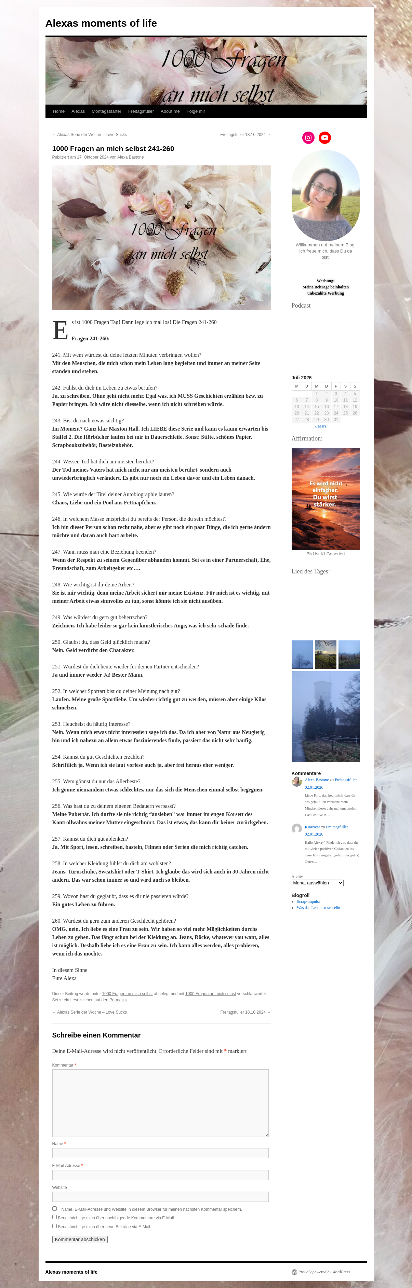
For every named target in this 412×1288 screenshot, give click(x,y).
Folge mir (196, 111)
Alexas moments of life (101, 23)
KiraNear (312, 827)
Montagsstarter (106, 111)
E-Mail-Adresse (67, 1165)
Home (59, 111)
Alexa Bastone (130, 157)
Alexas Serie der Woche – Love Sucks (89, 134)
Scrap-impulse (308, 901)
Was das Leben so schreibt (318, 907)
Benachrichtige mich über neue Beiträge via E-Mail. (104, 1226)
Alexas (78, 111)
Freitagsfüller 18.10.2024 (245, 134)
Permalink (118, 1000)
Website (59, 1187)
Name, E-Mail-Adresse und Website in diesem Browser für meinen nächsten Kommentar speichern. (152, 1209)
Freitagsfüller (141, 111)
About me (170, 111)
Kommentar (64, 1065)
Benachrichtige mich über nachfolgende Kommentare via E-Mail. (116, 1218)
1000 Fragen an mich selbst (127, 993)
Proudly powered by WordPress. (324, 1272)
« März (320, 426)
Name (59, 1143)
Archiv (297, 876)
